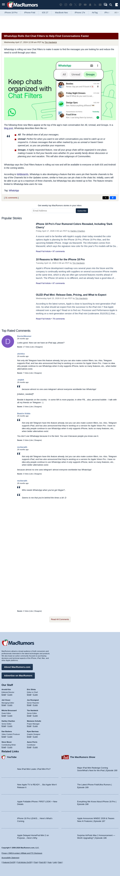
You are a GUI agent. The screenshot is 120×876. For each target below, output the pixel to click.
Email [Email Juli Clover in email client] (4, 705)
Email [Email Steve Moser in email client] (4, 747)
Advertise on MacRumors (18, 675)
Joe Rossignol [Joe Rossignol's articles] (33, 699)
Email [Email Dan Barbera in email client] (4, 736)
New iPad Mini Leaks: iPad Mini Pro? (33, 769)
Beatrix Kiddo (23, 413)
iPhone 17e (80, 12)
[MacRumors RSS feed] (95, 4)
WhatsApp (14, 190)
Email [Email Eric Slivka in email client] (29, 694)
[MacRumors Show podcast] (60, 4)
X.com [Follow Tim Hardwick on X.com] (35, 715)
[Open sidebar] (116, 5)
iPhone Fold (29, 12)
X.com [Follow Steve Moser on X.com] (10, 747)
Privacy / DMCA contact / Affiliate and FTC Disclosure (22, 853)
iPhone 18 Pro (11, 12)
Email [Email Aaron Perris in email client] (29, 747)
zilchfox (21, 354)
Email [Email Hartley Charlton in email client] (4, 726)
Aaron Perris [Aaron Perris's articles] (32, 741)
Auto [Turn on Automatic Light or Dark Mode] (50, 862)
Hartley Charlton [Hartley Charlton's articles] (8, 720)
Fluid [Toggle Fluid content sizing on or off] (36, 862)
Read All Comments (60, 619)
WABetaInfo (22, 174)
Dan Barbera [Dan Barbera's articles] (7, 731)
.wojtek (20, 380)
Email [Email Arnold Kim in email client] (4, 694)
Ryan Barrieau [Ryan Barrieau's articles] (33, 731)
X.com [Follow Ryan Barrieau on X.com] (35, 736)
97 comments (58, 251)
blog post (8, 128)
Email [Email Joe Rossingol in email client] (29, 705)
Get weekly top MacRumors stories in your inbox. (60, 205)
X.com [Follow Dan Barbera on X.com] (10, 736)
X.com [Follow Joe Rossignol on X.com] (35, 705)
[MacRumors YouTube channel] (85, 4)
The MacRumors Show (82, 756)
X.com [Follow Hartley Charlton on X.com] (10, 726)
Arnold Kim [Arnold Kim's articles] (6, 689)
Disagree (38, 347)
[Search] (112, 4)
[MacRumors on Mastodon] (80, 4)
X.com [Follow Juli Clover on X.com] (10, 705)
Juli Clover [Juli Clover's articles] (6, 699)
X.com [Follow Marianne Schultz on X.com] (35, 726)
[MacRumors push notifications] (90, 4)
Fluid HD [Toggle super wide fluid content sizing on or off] (42, 862)
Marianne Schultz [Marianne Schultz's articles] (34, 720)
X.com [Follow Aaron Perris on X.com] (35, 747)
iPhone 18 (109, 12)
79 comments (58, 319)
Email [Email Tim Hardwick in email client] (29, 715)
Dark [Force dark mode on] (60, 862)
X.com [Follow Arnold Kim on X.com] (10, 694)
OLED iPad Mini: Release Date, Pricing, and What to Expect (73, 294)
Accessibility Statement (10, 858)
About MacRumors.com (17, 666)
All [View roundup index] (116, 12)
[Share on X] (105, 197)
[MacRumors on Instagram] (65, 4)
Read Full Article (43, 251)
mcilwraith (22, 447)
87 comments (58, 283)
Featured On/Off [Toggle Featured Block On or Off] (8, 862)
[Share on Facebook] (113, 197)
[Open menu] (3, 4)
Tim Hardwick (51, 42)
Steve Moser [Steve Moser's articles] (7, 741)
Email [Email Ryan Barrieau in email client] (29, 736)
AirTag (95, 12)
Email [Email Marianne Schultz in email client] (29, 726)
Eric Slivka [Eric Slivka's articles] (31, 689)
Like (32, 347)
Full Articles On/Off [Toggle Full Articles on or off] (24, 862)
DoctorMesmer (24, 336)
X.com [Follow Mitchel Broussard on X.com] (10, 715)
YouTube (12, 756)
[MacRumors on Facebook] (70, 4)
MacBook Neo (61, 12)
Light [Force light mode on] (55, 862)
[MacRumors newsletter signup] (100, 4)
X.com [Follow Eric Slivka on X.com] (35, 694)
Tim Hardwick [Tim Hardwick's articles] (32, 710)
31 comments (11, 198)
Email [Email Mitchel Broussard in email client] (4, 715)
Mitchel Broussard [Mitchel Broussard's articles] (9, 710)
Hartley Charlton (77, 231)
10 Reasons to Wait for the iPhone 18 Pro (62, 259)
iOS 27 (45, 12)
